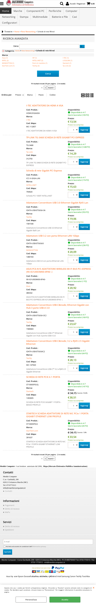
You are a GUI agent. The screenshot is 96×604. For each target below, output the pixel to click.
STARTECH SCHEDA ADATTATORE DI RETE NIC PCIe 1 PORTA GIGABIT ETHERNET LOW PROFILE (57, 419)
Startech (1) (67, 68)
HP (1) (34, 62)
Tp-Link (29, 156)
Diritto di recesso (12, 513)
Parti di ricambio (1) (39, 68)
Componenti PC (35, 11)
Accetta (65, 599)
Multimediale (39, 19)
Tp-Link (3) (67, 70)
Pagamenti (9, 509)
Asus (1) (5, 62)
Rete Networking (28, 55)
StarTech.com (32, 435)
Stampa (24, 19)
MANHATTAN (32, 254)
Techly (29, 221)
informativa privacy (39, 551)
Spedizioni (9, 534)
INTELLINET (31, 189)
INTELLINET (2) (37, 65)
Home (5, 11)
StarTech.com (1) (8, 70)
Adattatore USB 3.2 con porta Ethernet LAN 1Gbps (52, 240)
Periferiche (54, 11)
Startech (30, 396)
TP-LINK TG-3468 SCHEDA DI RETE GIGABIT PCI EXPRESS (55, 141)
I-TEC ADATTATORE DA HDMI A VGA (44, 109)
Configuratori (9, 26)
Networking (8, 19)
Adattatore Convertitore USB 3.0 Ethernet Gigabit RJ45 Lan (57, 207)
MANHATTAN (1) (8, 68)
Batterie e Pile (59, 19)
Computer (71, 11)
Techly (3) (35, 70)
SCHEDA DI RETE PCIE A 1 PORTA (43, 381)
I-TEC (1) (66, 62)
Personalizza (31, 599)
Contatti (8, 495)
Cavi (74, 19)
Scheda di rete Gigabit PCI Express (44, 174)
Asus (28, 290)
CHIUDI (94, 587)
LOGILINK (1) (67, 65)
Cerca (16, 50)
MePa (7, 516)
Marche (17, 11)
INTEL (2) (5, 65)
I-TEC (28, 124)
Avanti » (51, 92)
